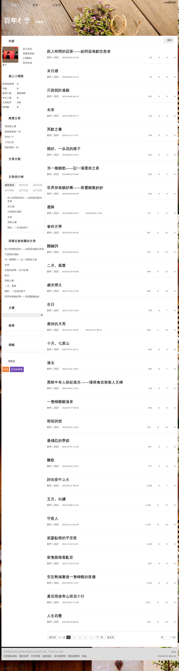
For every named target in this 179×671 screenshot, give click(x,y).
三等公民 (9, 142)
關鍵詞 (52, 246)
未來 (51, 110)
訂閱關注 (27, 58)
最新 (169, 40)
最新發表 (9, 185)
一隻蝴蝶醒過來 (60, 402)
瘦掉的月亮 (56, 324)
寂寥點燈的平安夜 (62, 538)
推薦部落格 (28, 53)
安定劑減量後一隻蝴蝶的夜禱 (71, 577)
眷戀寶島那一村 (13, 131)
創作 (49, 57)
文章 (14, 5)
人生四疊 (54, 616)
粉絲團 (6, 668)
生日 (51, 304)
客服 (84, 656)
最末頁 (110, 637)
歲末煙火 (54, 285)
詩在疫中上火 (58, 480)
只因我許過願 (58, 90)
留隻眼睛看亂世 (60, 557)
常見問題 (35, 656)
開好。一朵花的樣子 (64, 149)
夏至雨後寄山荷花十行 (65, 596)
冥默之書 (54, 129)
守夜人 (52, 518)
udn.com (172, 656)
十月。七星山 (58, 343)
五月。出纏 (56, 499)
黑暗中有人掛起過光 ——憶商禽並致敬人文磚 (85, 382)
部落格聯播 (17, 369)
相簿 (35, 5)
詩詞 (56, 57)
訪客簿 (56, 5)
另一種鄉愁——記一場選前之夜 (73, 168)
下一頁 (99, 637)
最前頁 (52, 637)
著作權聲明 (60, 656)
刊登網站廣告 (10, 656)
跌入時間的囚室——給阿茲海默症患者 (79, 51)
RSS (5, 369)
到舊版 (39, 22)
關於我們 (24, 656)
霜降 (51, 207)
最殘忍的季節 (58, 441)
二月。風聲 (56, 265)
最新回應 (23, 185)
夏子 (4, 65)
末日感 (52, 71)
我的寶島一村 (12, 147)
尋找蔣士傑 (10, 126)
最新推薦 (37, 185)
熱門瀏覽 (9, 190)
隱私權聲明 (74, 656)
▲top (173, 651)
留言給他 (27, 62)
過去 (51, 363)
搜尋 (40, 333)
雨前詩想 (54, 421)
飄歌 (51, 460)
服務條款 (47, 656)
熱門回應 (23, 190)
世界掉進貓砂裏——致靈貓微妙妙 (75, 188)
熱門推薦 (37, 190)
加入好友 (27, 48)
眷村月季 (54, 227)
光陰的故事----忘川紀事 (16, 270)
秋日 (7, 275)
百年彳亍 (17, 20)
